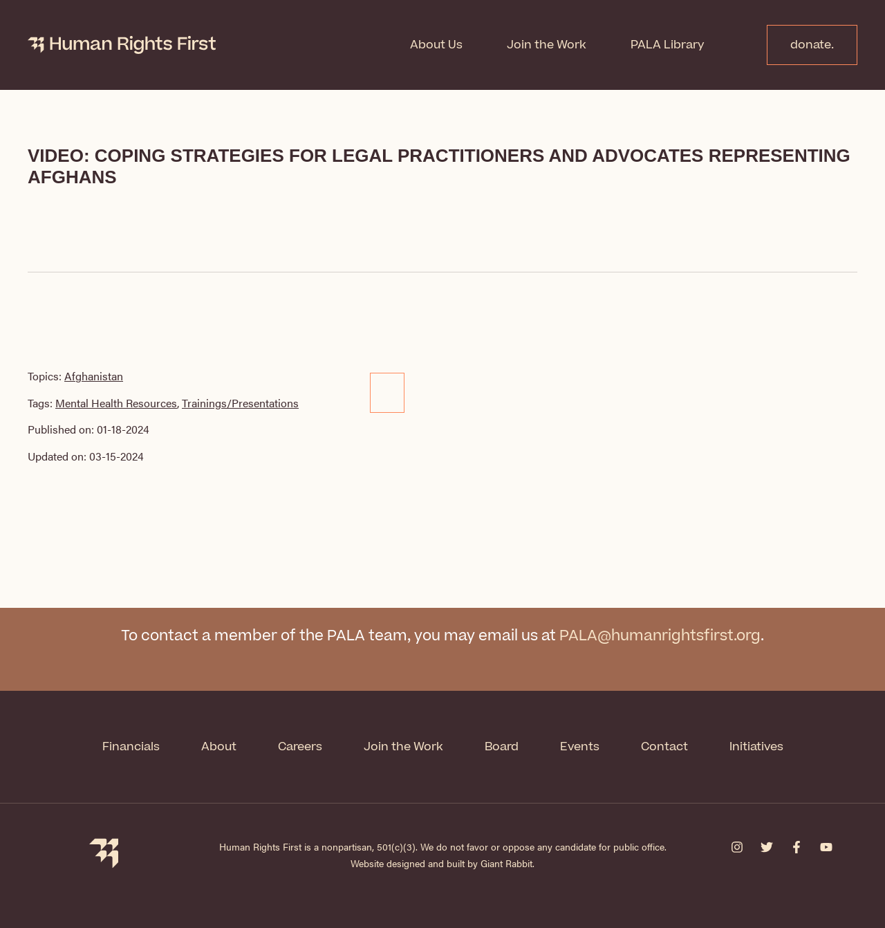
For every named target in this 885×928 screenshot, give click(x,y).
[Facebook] (796, 847)
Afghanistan (93, 376)
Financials (131, 747)
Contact (664, 747)
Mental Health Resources (116, 403)
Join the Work (546, 45)
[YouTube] (826, 847)
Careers (300, 747)
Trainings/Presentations (240, 403)
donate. (812, 45)
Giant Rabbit (506, 863)
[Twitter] (767, 847)
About (218, 747)
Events (579, 747)
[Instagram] (737, 847)
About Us (436, 45)
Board (502, 747)
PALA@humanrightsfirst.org (660, 636)
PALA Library (668, 45)
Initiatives (756, 747)
